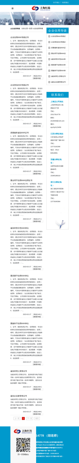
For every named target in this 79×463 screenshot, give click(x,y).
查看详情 (37, 78)
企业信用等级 (38, 28)
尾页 (37, 418)
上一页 (17, 418)
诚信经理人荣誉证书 (58, 76)
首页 (30, 28)
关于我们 (56, 2)
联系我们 (65, 2)
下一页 (29, 418)
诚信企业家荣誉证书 (58, 82)
